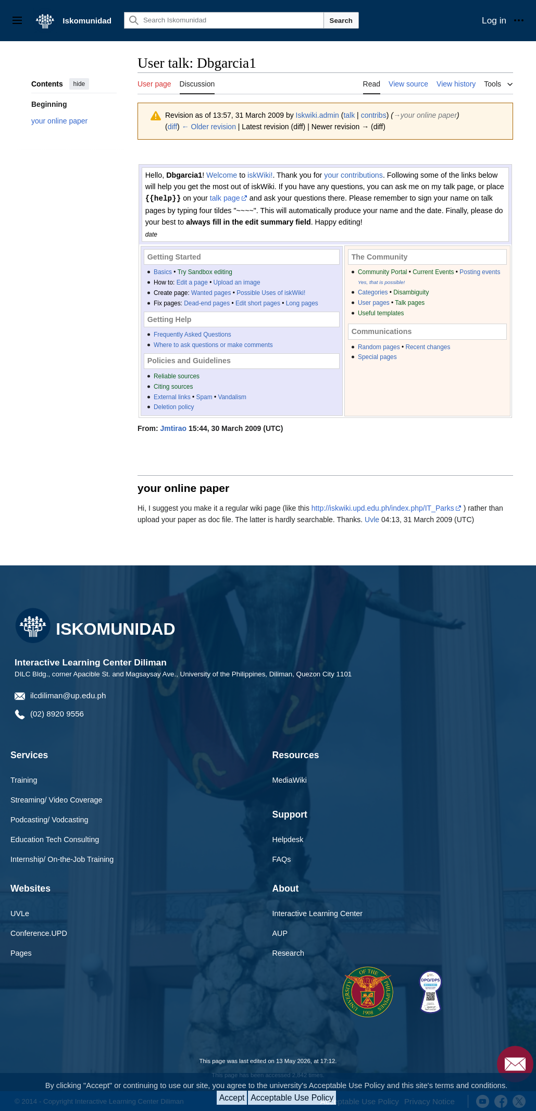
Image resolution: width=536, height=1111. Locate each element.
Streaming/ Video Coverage (56, 799)
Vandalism (232, 396)
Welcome (221, 175)
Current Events (433, 271)
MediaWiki (289, 779)
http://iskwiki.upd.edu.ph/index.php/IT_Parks (382, 507)
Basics (163, 271)
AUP (280, 933)
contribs (374, 115)
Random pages (379, 346)
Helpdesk (288, 839)
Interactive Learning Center (317, 913)
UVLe (19, 913)
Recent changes (427, 346)
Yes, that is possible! (381, 282)
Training (23, 779)
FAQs (281, 859)
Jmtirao (173, 428)
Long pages (302, 302)
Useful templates (381, 312)
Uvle (372, 519)
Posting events (479, 271)
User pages (374, 302)
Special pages (377, 356)
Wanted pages (211, 292)
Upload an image (237, 282)
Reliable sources (177, 375)
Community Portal (382, 271)
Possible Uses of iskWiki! (270, 292)
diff (172, 126)
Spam (204, 396)
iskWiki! (259, 175)
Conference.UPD (38, 933)
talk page (225, 198)
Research (288, 952)
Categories (373, 291)
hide (79, 84)
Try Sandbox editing (205, 271)
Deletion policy (174, 406)
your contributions (353, 175)
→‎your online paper (425, 115)
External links (172, 396)
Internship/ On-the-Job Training (62, 859)
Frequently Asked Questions (192, 334)
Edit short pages (257, 302)
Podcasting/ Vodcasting (49, 819)
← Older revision (209, 126)
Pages (21, 952)
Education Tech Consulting (54, 839)
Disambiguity (411, 291)
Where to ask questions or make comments (213, 344)
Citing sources (173, 386)
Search (341, 20)
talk (349, 115)
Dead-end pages (207, 302)
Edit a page (192, 282)
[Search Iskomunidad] (224, 20)
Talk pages (410, 302)
